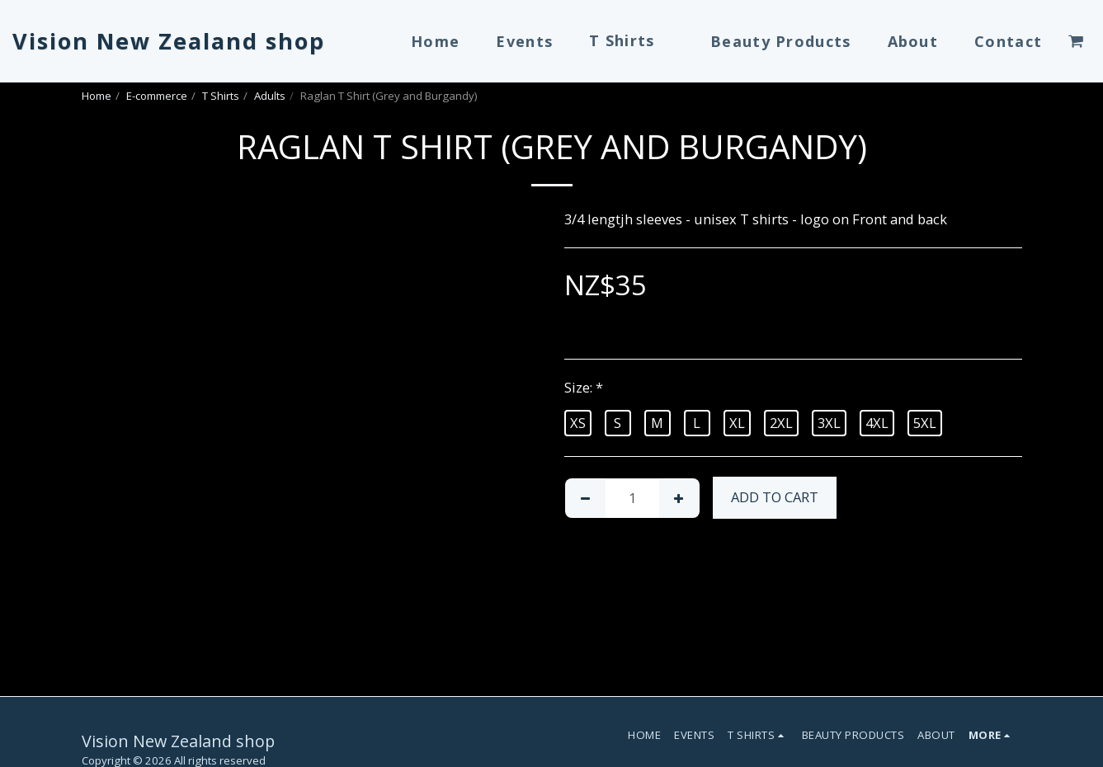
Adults (269, 95)
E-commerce (156, 95)
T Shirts (220, 95)
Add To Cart (774, 496)
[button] (1076, 41)
